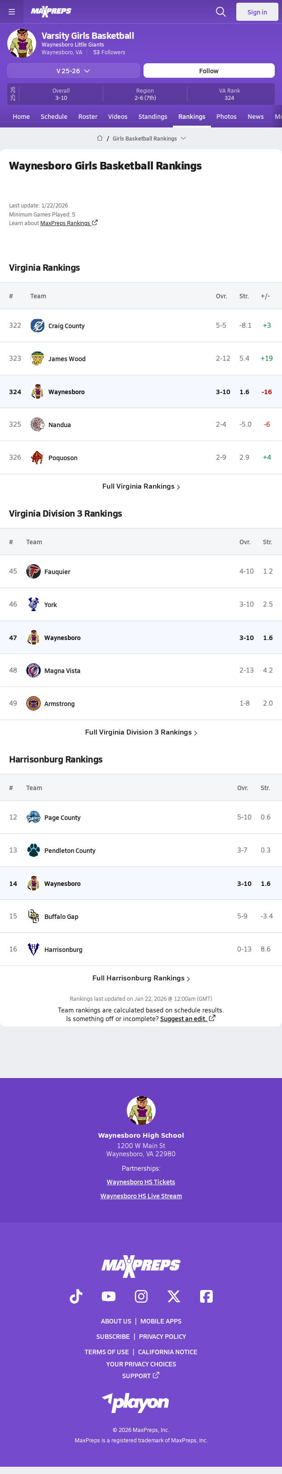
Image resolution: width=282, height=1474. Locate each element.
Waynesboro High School (141, 1118)
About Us (116, 1320)
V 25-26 (73, 70)
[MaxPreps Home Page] (99, 138)
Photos (226, 116)
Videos (118, 116)
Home (21, 116)
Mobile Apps (161, 1320)
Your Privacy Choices (141, 1363)
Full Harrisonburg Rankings (141, 977)
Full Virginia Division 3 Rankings (141, 731)
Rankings (192, 116)
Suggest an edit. (188, 1018)
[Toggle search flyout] (221, 12)
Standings (153, 116)
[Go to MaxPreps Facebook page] (206, 1297)
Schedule (54, 116)
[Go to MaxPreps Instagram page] (141, 1297)
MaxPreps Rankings (69, 222)
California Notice (167, 1351)
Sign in (257, 11)
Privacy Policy (162, 1336)
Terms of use (107, 1351)
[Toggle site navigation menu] (12, 12)
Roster (87, 116)
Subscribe (113, 1336)
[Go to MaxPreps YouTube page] (108, 1297)
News (256, 116)
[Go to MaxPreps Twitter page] (174, 1297)
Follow (209, 70)
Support (141, 1375)
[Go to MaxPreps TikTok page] (76, 1297)
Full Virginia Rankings (141, 485)
